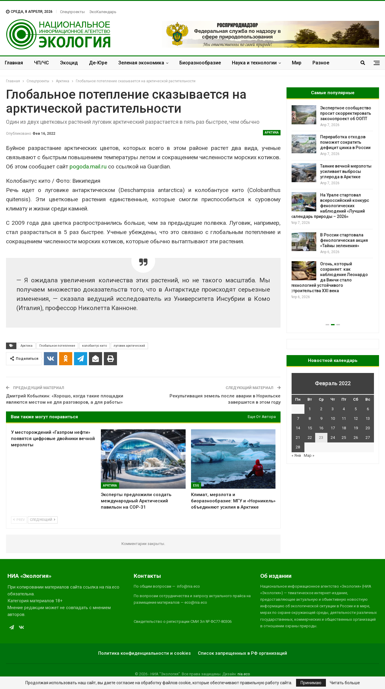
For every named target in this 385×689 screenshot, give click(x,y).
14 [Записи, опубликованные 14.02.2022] (298, 428)
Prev (19, 520)
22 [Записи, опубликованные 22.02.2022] (310, 437)
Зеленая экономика (141, 63)
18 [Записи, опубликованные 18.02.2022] (344, 428)
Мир (296, 63)
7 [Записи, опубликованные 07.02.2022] (298, 418)
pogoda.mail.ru (88, 166)
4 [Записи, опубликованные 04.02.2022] (344, 409)
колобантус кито (94, 345)
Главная (14, 63)
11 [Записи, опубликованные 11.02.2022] (344, 418)
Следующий (43, 520)
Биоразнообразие (200, 63)
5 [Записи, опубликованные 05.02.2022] (356, 409)
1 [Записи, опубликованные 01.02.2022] (310, 409)
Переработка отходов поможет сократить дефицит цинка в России (346, 142)
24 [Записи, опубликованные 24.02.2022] (333, 437)
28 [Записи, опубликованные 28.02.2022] (298, 447)
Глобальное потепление (57, 345)
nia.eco (244, 674)
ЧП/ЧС (41, 63)
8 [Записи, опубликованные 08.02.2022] (310, 418)
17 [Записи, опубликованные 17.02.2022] (333, 428)
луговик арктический (129, 345)
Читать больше (345, 683)
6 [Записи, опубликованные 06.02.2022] (368, 409)
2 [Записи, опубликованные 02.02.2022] (321, 409)
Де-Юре (98, 63)
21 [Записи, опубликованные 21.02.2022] (298, 437)
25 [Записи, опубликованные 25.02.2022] (344, 437)
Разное (320, 63)
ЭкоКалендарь (102, 12)
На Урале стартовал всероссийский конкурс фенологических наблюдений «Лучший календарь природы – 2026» (331, 206)
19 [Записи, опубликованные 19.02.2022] (356, 428)
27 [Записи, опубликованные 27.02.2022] (368, 437)
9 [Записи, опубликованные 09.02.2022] (321, 418)
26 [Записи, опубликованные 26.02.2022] (356, 437)
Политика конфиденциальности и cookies (144, 653)
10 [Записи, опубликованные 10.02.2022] (333, 418)
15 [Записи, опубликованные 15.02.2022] (310, 428)
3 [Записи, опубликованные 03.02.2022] (333, 409)
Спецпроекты (72, 12)
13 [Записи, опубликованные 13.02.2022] (368, 418)
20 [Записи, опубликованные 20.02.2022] (368, 428)
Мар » (309, 455)
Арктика (272, 132)
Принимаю (311, 682)
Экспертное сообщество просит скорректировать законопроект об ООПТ (346, 113)
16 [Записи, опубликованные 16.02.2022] (321, 428)
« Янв (296, 455)
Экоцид (69, 63)
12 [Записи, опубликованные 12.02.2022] (356, 418)
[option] (333, 202)
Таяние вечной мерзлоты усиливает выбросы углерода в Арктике (346, 171)
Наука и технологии (254, 63)
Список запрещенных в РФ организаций (242, 653)
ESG (196, 485)
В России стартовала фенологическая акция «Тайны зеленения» (345, 240)
